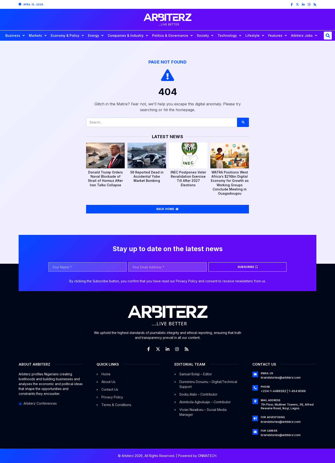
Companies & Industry (128, 36)
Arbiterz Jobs (304, 36)
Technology (229, 36)
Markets (38, 36)
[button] (328, 36)
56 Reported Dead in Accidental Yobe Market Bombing (147, 176)
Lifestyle (254, 36)
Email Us (267, 373)
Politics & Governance (172, 36)
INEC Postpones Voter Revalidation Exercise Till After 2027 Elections (188, 178)
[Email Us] (255, 374)
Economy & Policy (67, 36)
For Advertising (273, 417)
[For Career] (255, 432)
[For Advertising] (255, 418)
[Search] (243, 122)
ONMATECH (207, 456)
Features (277, 36)
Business (15, 36)
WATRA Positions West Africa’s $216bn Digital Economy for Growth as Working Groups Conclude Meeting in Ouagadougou (230, 182)
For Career (269, 430)
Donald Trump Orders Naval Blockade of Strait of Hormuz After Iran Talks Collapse (105, 178)
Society (205, 36)
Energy (96, 36)
